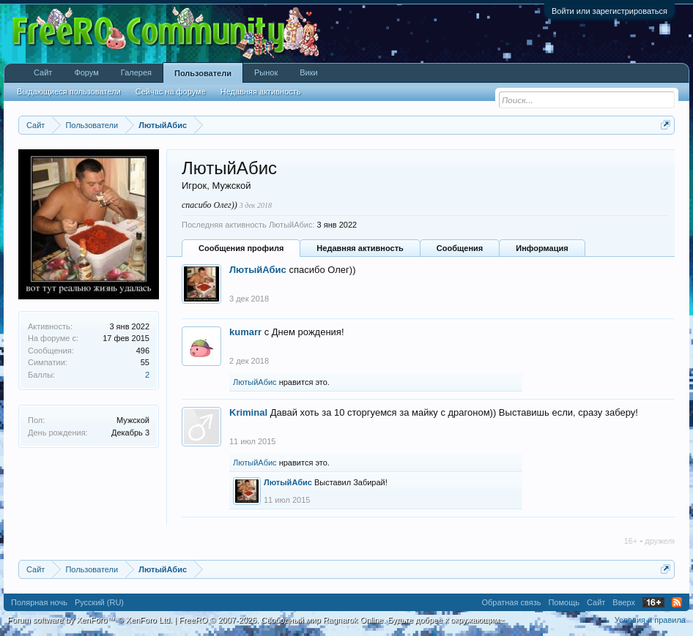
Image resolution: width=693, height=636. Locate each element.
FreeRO (341, 620)
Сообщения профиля (241, 248)
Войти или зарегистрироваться (609, 11)
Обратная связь (511, 602)
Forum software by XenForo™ (89, 620)
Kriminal (248, 412)
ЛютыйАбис (257, 269)
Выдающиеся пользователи (69, 91)
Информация (542, 248)
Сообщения (460, 248)
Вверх (623, 602)
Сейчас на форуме (171, 91)
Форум (86, 72)
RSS (677, 602)
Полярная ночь (39, 602)
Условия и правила (650, 620)
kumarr (245, 331)
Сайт (43, 72)
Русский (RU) (99, 602)
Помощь (563, 602)
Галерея (136, 72)
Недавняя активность (359, 248)
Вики (308, 72)
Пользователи (202, 73)
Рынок (266, 72)
